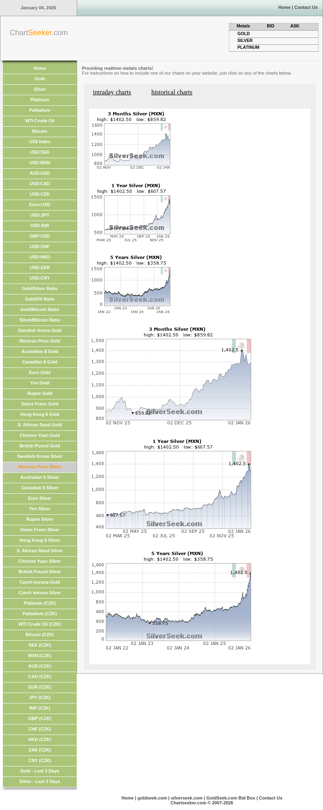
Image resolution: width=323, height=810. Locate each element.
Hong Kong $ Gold (39, 414)
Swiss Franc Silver (39, 529)
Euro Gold (39, 372)
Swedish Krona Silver (39, 456)
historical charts (172, 92)
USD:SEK (40, 152)
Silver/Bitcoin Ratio (39, 319)
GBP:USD (39, 236)
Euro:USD (39, 204)
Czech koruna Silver (40, 592)
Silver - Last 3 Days (39, 781)
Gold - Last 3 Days (40, 770)
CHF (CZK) (40, 728)
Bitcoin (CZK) (39, 634)
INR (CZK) (39, 708)
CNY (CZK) (39, 760)
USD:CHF (40, 246)
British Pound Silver (40, 571)
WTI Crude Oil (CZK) (40, 624)
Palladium (39, 110)
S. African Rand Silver (40, 550)
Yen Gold (40, 382)
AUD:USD (39, 173)
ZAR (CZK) (40, 749)
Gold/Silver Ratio (40, 288)
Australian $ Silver (40, 477)
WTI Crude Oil (40, 120)
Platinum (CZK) (40, 603)
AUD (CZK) (39, 666)
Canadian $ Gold (39, 361)
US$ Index (39, 141)
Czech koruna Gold (39, 582)
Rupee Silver (39, 519)
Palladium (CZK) (40, 613)
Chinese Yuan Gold (39, 435)
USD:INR (40, 225)
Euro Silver (39, 498)
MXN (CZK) (39, 655)
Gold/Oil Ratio (40, 298)
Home (284, 7)
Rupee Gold (39, 393)
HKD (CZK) (39, 739)
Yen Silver (39, 508)
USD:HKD (39, 257)
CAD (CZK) (39, 676)
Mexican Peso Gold (39, 340)
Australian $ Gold (39, 351)
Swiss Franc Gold (39, 403)
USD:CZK (40, 194)
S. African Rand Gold (40, 424)
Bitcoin (39, 131)
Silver (40, 89)
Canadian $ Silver (40, 487)
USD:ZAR (40, 267)
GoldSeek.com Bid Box (230, 797)
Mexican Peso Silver (40, 466)
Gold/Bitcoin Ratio (40, 309)
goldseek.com (152, 797)
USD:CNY (39, 278)
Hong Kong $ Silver (39, 540)
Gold (40, 78)
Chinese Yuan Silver (40, 561)
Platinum (39, 99)
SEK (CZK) (40, 645)
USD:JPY (40, 215)
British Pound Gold (39, 445)
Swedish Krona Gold (40, 330)
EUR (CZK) (39, 687)
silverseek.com (187, 797)
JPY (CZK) (40, 697)
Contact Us (306, 7)
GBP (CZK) (39, 718)
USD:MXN (39, 162)
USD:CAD (39, 183)
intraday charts (112, 92)
